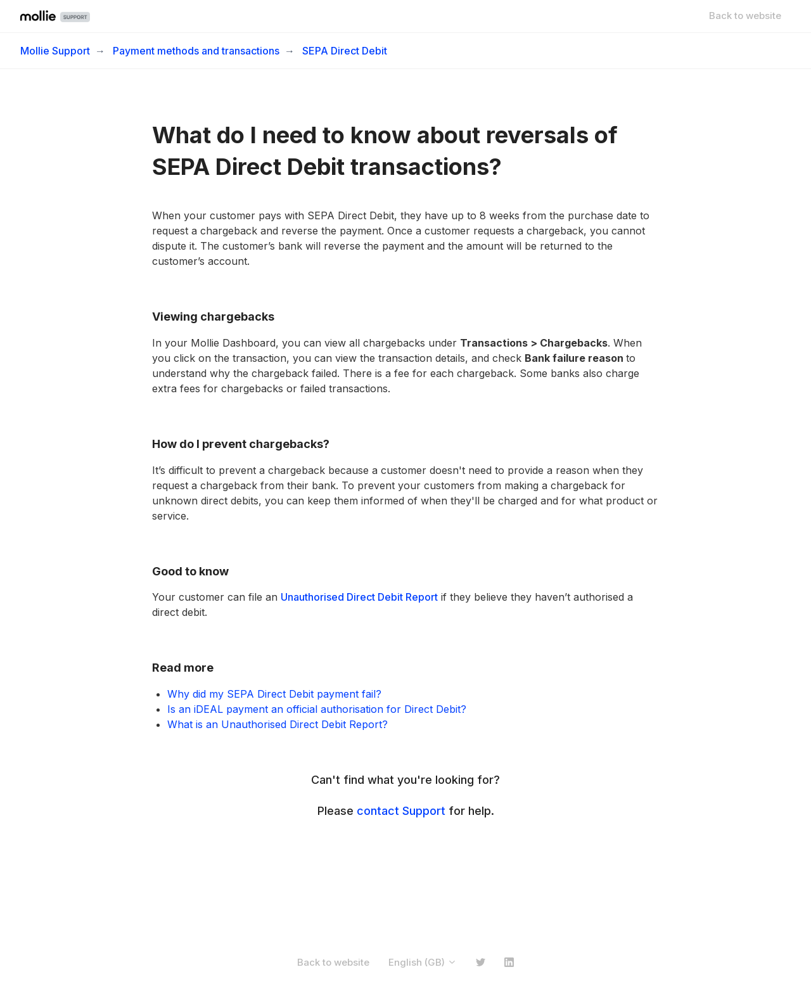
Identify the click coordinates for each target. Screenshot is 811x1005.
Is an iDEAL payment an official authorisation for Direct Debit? (316, 709)
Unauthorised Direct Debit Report (359, 597)
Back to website (745, 16)
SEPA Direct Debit (344, 50)
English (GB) (422, 962)
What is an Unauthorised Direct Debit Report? (277, 724)
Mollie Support (55, 50)
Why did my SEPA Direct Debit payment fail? (274, 694)
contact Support (401, 810)
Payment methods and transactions (196, 50)
